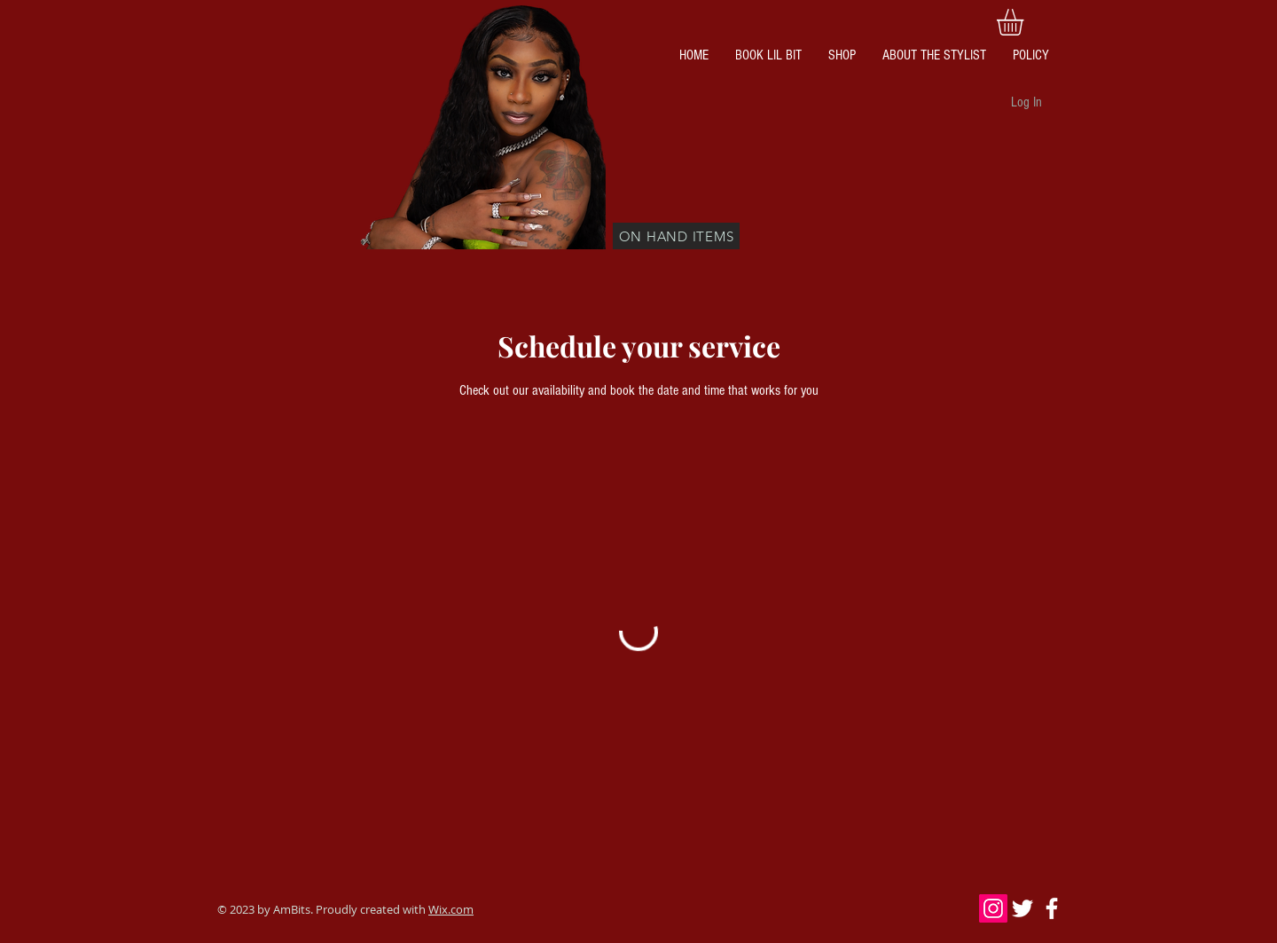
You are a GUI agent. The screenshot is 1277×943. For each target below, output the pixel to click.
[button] (1025, 22)
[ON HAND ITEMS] (676, 236)
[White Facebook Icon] (1052, 908)
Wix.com (451, 909)
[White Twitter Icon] (1022, 908)
